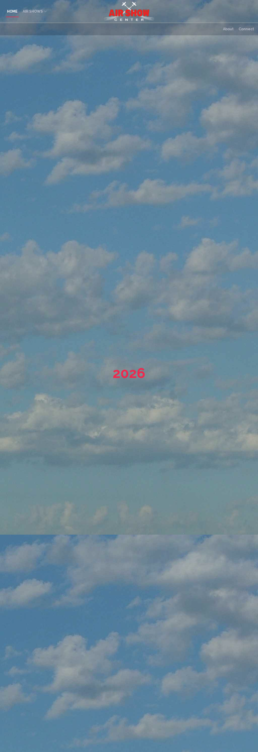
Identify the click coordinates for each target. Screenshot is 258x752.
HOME (12, 11)
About (228, 29)
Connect (246, 29)
